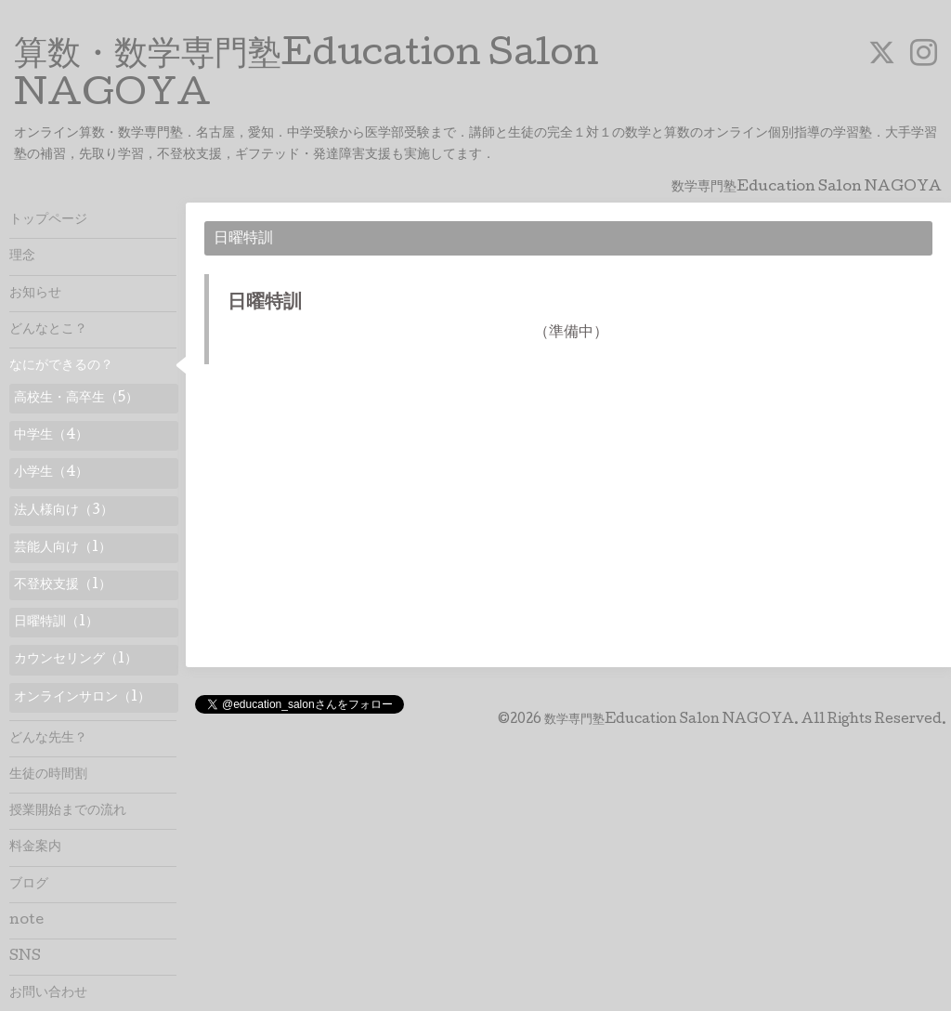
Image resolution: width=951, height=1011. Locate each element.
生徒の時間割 (48, 775)
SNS (25, 957)
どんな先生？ (48, 738)
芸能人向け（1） (62, 548)
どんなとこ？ (48, 329)
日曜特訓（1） (56, 622)
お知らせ (35, 293)
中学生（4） (51, 435)
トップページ (48, 220)
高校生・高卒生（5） (76, 398)
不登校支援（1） (62, 585)
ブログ (28, 884)
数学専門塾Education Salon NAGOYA (669, 720)
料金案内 (35, 847)
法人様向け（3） (63, 511)
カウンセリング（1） (75, 659)
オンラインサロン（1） (82, 697)
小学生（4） (51, 473)
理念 (22, 256)
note (26, 920)
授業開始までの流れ (67, 811)
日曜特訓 (265, 304)
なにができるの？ (61, 366)
